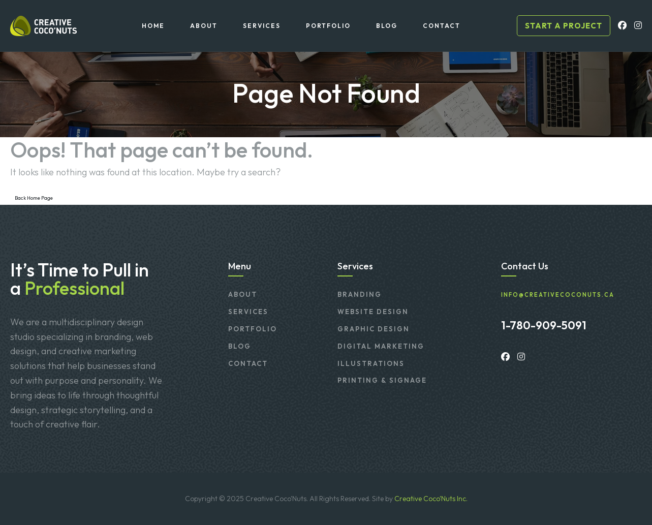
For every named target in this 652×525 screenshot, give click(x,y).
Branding (359, 294)
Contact (248, 363)
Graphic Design (373, 329)
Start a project (563, 25)
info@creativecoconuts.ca (557, 295)
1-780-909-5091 (543, 325)
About (242, 294)
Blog (239, 346)
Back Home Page (34, 198)
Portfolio (252, 329)
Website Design (373, 311)
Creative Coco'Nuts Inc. (431, 498)
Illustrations (371, 363)
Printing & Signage (382, 380)
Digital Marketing (380, 346)
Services (248, 311)
